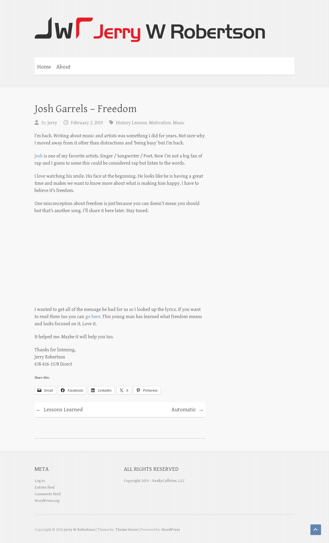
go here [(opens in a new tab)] (92, 316)
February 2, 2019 (87, 123)
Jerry (52, 123)
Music (179, 123)
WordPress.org (47, 500)
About (63, 67)
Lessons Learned (59, 410)
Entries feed (44, 487)
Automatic (187, 410)
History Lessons (131, 123)
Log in (40, 480)
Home (44, 67)
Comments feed (47, 494)
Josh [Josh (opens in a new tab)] (39, 156)
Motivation (160, 123)
